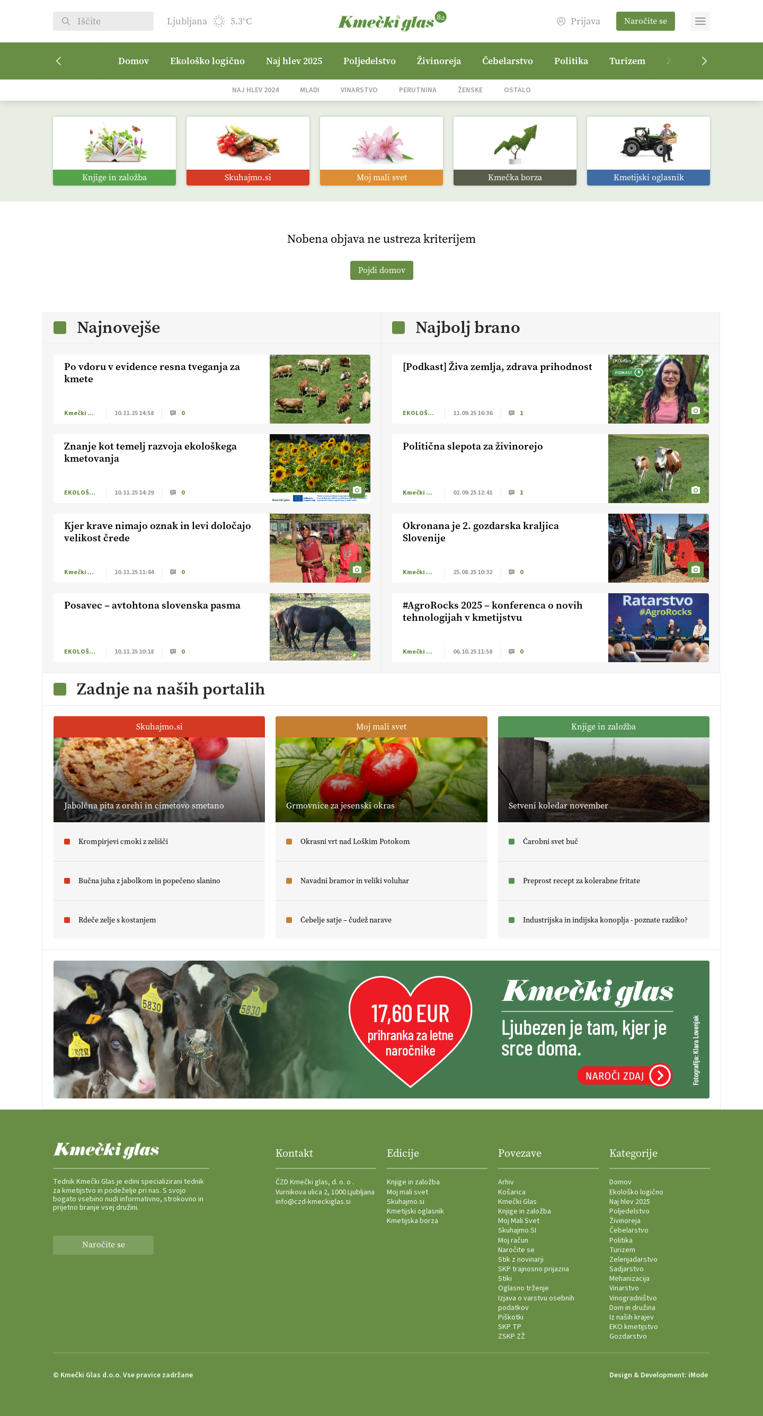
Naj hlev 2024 (255, 90)
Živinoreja (439, 61)
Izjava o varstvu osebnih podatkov (536, 1303)
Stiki (505, 1278)
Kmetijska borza (412, 1221)
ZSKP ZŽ (511, 1336)
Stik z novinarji (521, 1259)
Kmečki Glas (517, 1202)
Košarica (512, 1192)
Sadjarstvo (626, 1269)
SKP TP (509, 1327)
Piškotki (511, 1317)
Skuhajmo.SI (517, 1230)
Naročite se (645, 21)
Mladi (310, 90)
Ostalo (517, 90)
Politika (571, 61)
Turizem (627, 61)
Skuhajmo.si (405, 1202)
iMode (698, 1375)
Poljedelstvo (369, 61)
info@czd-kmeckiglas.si (313, 1202)
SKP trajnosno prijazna (533, 1269)
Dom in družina (632, 1308)
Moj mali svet (407, 1192)
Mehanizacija (629, 1278)
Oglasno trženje (523, 1288)
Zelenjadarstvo (633, 1259)
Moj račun (513, 1240)
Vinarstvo (359, 90)
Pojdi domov (381, 270)
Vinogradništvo (633, 1298)
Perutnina (418, 90)
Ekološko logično (207, 61)
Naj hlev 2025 (294, 61)
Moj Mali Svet (518, 1221)
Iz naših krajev (631, 1317)
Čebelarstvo (507, 61)
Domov (133, 61)
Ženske (470, 90)
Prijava (578, 21)
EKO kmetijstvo (633, 1327)
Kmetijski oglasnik (415, 1211)
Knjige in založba (413, 1182)
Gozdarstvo (628, 1336)
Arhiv (506, 1182)
